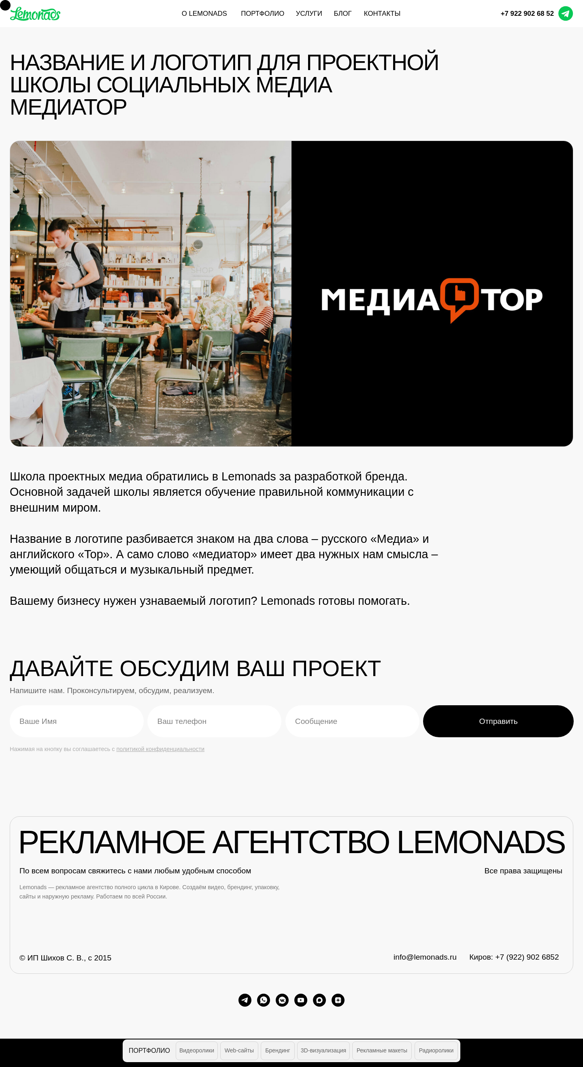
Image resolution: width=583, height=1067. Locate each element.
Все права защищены (523, 870)
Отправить (498, 721)
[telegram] (244, 1000)
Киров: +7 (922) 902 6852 (514, 957)
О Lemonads (204, 13)
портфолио (262, 13)
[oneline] (352, 721)
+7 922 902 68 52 (527, 13)
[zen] (338, 1000)
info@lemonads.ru (425, 957)
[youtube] (300, 1000)
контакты (382, 13)
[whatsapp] (263, 1000)
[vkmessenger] (282, 1000)
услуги (309, 13)
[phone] (214, 721)
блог (342, 13)
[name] (77, 721)
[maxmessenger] (319, 1000)
